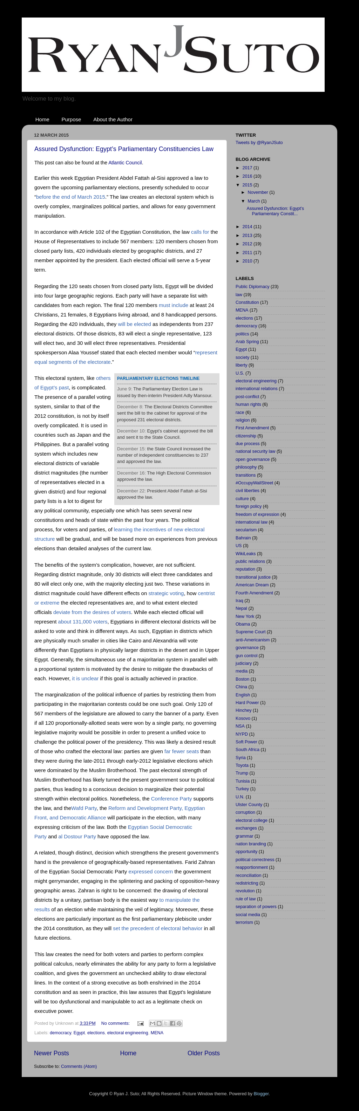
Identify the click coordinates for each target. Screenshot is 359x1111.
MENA (157, 1032)
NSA (240, 726)
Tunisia (243, 781)
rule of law (246, 899)
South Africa (247, 749)
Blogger (261, 1093)
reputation (245, 569)
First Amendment (252, 427)
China (241, 686)
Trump (242, 773)
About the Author (113, 119)
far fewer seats (181, 751)
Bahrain (243, 538)
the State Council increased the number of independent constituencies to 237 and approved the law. (164, 455)
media (242, 671)
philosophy (246, 467)
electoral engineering (127, 1032)
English (243, 695)
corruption (245, 812)
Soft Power (246, 741)
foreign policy (249, 506)
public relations (250, 561)
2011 (247, 252)
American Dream (252, 584)
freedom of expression (257, 514)
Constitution (247, 302)
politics (242, 334)
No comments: (116, 1023)
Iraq (239, 600)
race (240, 412)
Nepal (241, 608)
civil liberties (247, 490)
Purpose (71, 119)
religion (243, 420)
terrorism (244, 922)
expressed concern (150, 871)
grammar (244, 836)
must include (173, 305)
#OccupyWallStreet (254, 482)
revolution (245, 890)
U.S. (240, 373)
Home (42, 119)
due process (248, 443)
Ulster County (249, 804)
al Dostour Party (77, 836)
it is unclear (85, 678)
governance (247, 647)
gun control (246, 655)
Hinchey (244, 710)
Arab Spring (247, 341)
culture (242, 498)
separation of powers (256, 906)
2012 (247, 243)
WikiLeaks (246, 553)
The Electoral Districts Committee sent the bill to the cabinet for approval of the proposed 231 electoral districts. (164, 413)
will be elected (134, 324)
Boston (242, 679)
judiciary (244, 663)
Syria (241, 757)
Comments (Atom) (79, 1066)
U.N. (240, 797)
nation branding (251, 843)
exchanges (246, 828)
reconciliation (249, 875)
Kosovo (243, 718)
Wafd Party (84, 808)
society (242, 357)
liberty (242, 365)
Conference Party (171, 799)
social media (248, 914)
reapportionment (252, 867)
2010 (247, 261)
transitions (246, 475)
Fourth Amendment (254, 593)
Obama (243, 624)
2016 (247, 176)
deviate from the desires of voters (92, 612)
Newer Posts (51, 1053)
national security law (255, 451)
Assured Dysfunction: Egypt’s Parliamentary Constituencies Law (124, 148)
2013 (247, 235)
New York (245, 616)
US (239, 545)
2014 (247, 226)
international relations (257, 388)
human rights (248, 404)
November (259, 192)
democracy (60, 1032)
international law (251, 522)
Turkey (242, 788)
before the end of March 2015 (70, 197)
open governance (253, 459)
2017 (247, 167)
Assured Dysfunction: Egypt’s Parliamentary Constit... (275, 211)
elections (96, 1032)
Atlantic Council (125, 162)
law (239, 294)
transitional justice (253, 577)
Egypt (79, 1032)
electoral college (251, 820)
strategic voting (166, 593)
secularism (246, 529)
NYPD (242, 734)
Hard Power (247, 702)
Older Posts (204, 1053)
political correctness (255, 859)
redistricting (247, 883)
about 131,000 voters (83, 622)
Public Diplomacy (253, 286)
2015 (247, 185)
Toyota (242, 765)
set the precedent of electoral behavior (157, 928)
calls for (200, 232)
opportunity (246, 851)
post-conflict (247, 396)
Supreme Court (250, 631)
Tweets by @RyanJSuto (259, 142)
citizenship (246, 436)
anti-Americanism (253, 640)
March (255, 201)
